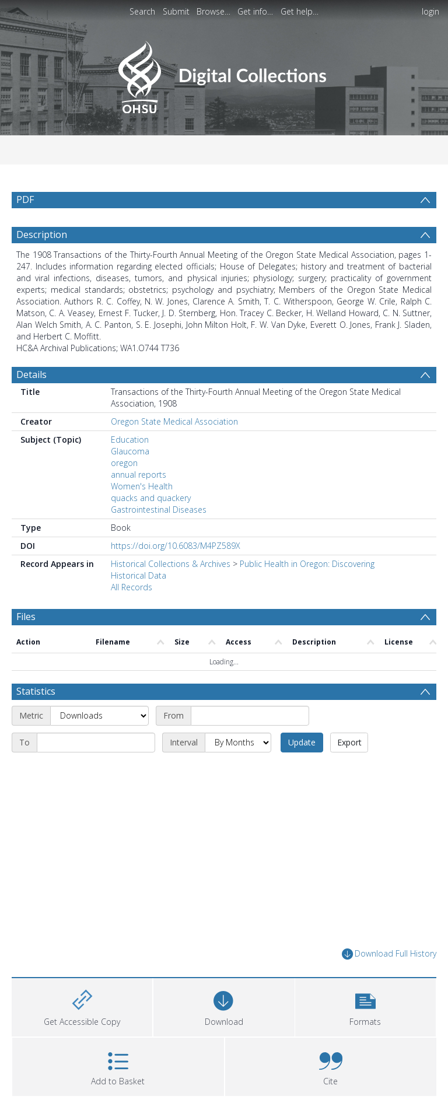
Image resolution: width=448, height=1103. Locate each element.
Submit (176, 11)
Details (31, 374)
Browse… (213, 11)
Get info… (255, 11)
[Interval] (238, 742)
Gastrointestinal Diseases (158, 509)
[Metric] (99, 716)
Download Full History (389, 954)
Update (302, 742)
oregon (124, 462)
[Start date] (250, 716)
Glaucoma (130, 451)
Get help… (299, 11)
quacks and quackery (151, 497)
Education (130, 439)
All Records (131, 587)
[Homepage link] (223, 73)
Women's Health (142, 486)
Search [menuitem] (142, 11)
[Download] (223, 1006)
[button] (365, 1006)
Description (41, 234)
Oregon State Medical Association (174, 421)
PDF (25, 199)
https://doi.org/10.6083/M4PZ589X (175, 545)
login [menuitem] (430, 11)
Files (26, 616)
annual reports (138, 474)
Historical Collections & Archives (170, 563)
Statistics (35, 691)
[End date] (96, 742)
